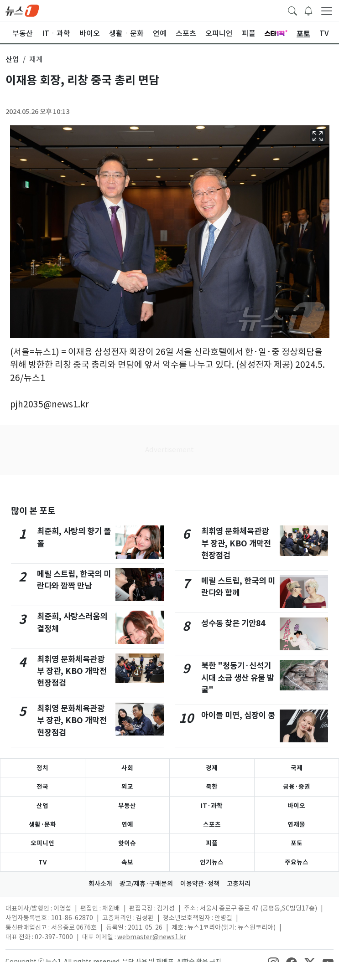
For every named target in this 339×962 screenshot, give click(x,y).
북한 (212, 786)
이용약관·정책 (199, 884)
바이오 (296, 806)
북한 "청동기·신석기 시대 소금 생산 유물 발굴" (237, 677)
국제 (296, 768)
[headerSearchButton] (292, 10)
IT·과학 (212, 806)
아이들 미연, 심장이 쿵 (238, 715)
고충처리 (238, 884)
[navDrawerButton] (327, 10)
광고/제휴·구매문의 (146, 884)
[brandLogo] (22, 10)
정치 (42, 768)
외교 (127, 786)
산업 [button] (12, 59)
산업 (42, 806)
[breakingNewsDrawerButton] (308, 10)
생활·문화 (42, 824)
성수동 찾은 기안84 (233, 623)
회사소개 (100, 884)
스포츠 (212, 824)
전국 (42, 786)
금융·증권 (296, 786)
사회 (127, 768)
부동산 (127, 806)
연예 (127, 824)
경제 (212, 768)
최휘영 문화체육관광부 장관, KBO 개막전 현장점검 (72, 671)
